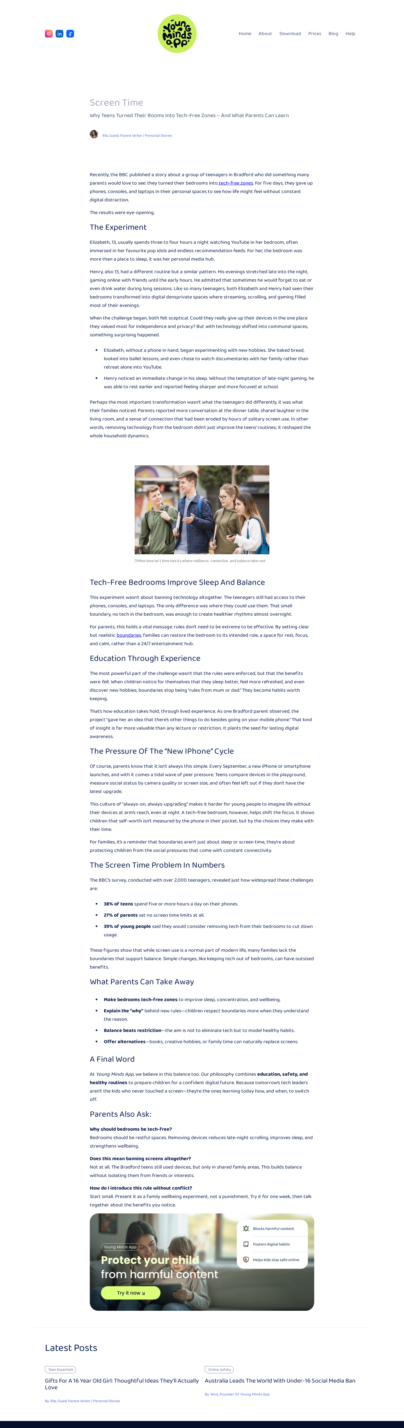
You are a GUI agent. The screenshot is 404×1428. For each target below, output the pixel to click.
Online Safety (219, 1370)
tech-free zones (235, 183)
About (265, 33)
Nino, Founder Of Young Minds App (240, 1394)
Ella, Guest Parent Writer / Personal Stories (137, 136)
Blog (333, 33)
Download (290, 33)
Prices (314, 33)
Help (350, 33)
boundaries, (129, 635)
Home (245, 33)
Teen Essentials (60, 1370)
